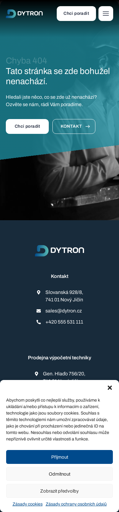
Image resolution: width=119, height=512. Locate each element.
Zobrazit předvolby (59, 491)
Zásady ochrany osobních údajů (76, 504)
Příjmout (59, 457)
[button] (110, 388)
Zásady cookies (28, 504)
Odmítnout (59, 474)
